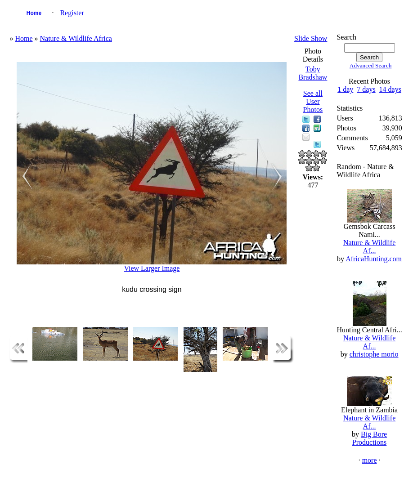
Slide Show (310, 38)
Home (34, 13)
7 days (366, 89)
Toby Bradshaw (312, 73)
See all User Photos (313, 101)
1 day (345, 89)
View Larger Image (152, 268)
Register (72, 13)
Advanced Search (371, 65)
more (369, 460)
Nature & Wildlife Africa (76, 38)
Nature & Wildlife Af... (369, 247)
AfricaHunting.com (374, 259)
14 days (390, 89)
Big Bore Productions (369, 438)
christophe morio (374, 354)
